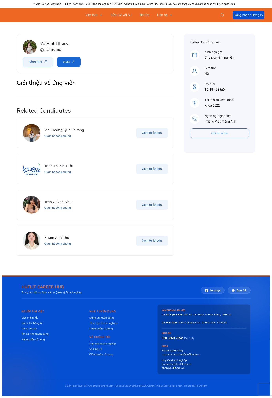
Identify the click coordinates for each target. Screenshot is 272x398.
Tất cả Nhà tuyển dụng (35, 333)
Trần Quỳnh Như (58, 201)
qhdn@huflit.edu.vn (173, 367)
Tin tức (144, 15)
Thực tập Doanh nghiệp (103, 323)
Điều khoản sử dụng (101, 354)
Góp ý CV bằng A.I (32, 323)
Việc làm (94, 15)
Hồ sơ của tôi (29, 328)
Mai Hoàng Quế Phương (64, 130)
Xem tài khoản (152, 133)
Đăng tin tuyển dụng (101, 317)
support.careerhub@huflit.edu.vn (181, 354)
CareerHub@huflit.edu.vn (176, 364)
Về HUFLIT (95, 349)
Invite (66, 62)
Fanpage (212, 290)
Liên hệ (165, 15)
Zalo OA (239, 290)
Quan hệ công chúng (57, 136)
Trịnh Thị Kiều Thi (58, 165)
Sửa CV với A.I (120, 15)
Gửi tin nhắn (219, 133)
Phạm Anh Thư (56, 237)
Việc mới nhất (30, 317)
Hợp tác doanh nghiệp (102, 343)
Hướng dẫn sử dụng (33, 339)
